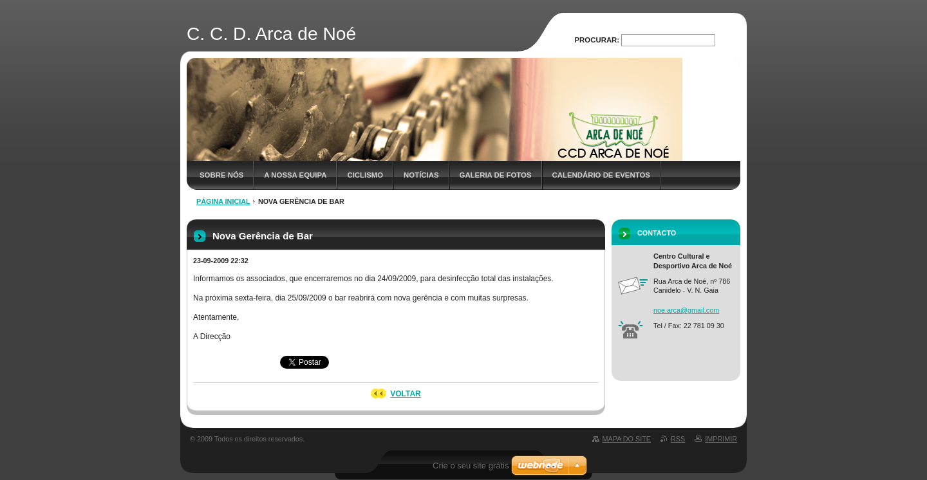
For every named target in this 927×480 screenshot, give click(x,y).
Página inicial (223, 201)
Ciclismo (365, 175)
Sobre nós (221, 175)
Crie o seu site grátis (471, 465)
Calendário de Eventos (601, 175)
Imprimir (721, 439)
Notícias (421, 175)
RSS (678, 439)
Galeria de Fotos (496, 175)
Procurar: (597, 40)
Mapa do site (627, 439)
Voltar (405, 393)
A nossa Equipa (295, 175)
